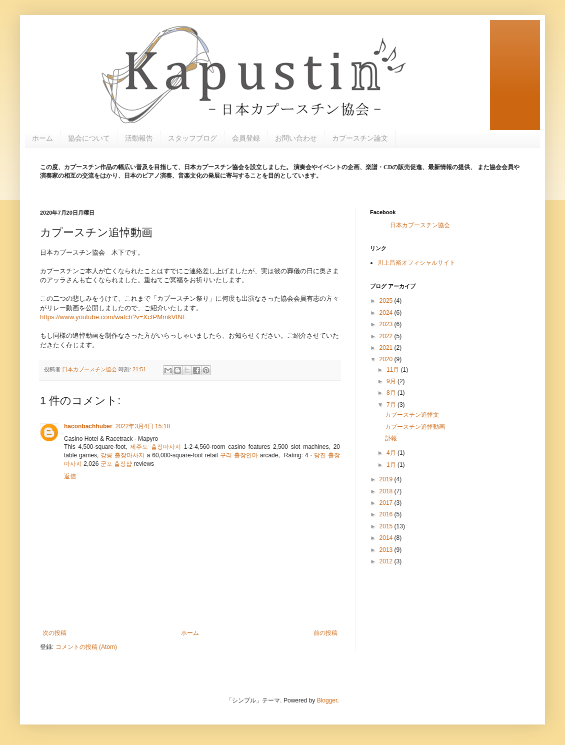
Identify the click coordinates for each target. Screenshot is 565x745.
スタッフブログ (192, 138)
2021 (387, 347)
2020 (387, 359)
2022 (387, 336)
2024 (387, 312)
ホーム (42, 138)
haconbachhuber (88, 426)
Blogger (327, 700)
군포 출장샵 (116, 463)
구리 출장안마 (239, 455)
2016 (387, 514)
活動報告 (139, 138)
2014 (387, 537)
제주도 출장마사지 (155, 446)
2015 (387, 526)
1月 (392, 464)
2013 (387, 549)
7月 (392, 404)
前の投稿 (326, 632)
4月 (392, 452)
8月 (392, 392)
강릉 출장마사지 (122, 455)
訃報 (391, 438)
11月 (393, 369)
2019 (387, 479)
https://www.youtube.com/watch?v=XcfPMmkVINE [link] (113, 317)
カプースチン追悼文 (412, 414)
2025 (387, 300)
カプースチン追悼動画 (415, 426)
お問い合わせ (296, 138)
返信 (70, 476)
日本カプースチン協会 (420, 225)
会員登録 (246, 138)
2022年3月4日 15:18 (143, 426)
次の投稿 (54, 632)
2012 (387, 561)
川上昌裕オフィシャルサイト (417, 262)
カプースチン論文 (360, 138)
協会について (89, 138)
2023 (387, 324)
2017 (387, 502)
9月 (392, 381)
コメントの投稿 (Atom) (86, 646)
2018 (387, 491)
